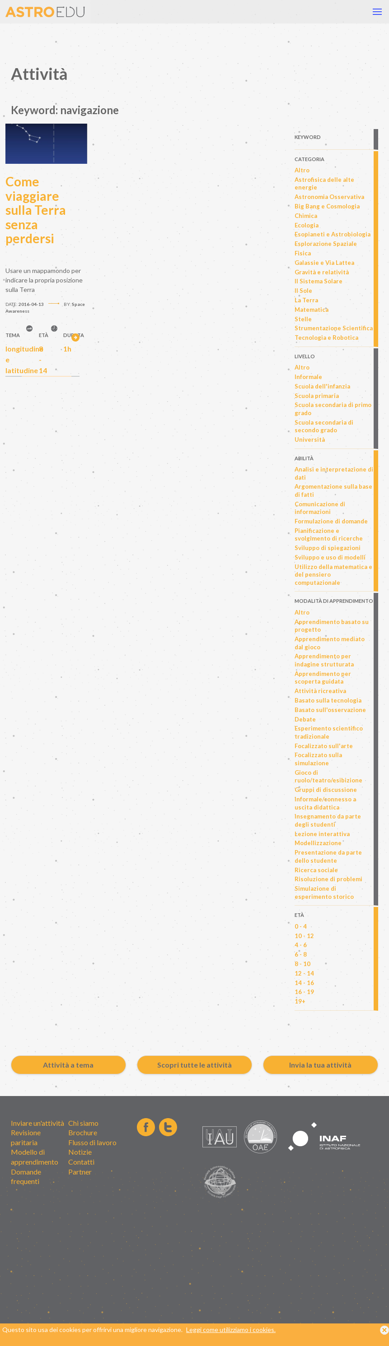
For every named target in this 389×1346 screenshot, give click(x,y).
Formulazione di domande (331, 521)
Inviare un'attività (37, 1123)
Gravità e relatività (322, 272)
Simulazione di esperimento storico (324, 892)
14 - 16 (304, 982)
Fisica (303, 253)
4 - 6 (301, 944)
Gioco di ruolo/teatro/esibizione (328, 776)
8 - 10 (302, 963)
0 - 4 (301, 926)
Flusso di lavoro (92, 1142)
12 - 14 (304, 973)
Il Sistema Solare (318, 281)
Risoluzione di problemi (328, 879)
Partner (80, 1171)
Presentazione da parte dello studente (328, 856)
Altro (302, 170)
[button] (377, 12)
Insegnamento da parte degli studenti (328, 820)
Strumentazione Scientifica (334, 328)
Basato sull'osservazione (330, 709)
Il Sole (303, 290)
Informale (308, 376)
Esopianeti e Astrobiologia (332, 234)
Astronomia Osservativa (329, 196)
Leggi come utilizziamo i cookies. (231, 1337)
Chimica (306, 215)
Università (310, 439)
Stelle (303, 319)
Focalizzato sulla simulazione (318, 759)
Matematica (311, 309)
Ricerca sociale (316, 870)
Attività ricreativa (320, 690)
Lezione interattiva (322, 833)
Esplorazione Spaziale (326, 243)
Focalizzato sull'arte (324, 745)
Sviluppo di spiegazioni (328, 547)
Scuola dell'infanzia (322, 386)
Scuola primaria (317, 395)
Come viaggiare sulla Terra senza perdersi (35, 210)
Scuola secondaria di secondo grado (324, 426)
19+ (300, 1001)
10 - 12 (304, 935)
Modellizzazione (318, 842)
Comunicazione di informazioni (320, 508)
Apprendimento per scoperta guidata (323, 677)
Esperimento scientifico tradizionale (329, 732)
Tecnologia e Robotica (326, 337)
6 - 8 (301, 954)
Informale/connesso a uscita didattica (325, 803)
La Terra (306, 300)
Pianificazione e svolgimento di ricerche (329, 534)
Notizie (80, 1151)
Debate (305, 719)
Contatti (81, 1161)
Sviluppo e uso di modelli (330, 557)
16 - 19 (304, 991)
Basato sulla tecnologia (328, 700)
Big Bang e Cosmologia (327, 206)
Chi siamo (83, 1123)
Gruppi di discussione (326, 789)
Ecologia (307, 225)
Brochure (82, 1132)
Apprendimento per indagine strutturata (324, 660)
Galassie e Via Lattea (324, 262)
